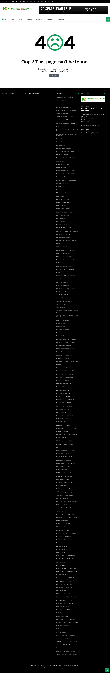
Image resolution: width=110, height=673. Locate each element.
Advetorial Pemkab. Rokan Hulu (65, 116)
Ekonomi (65, 260)
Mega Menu (60, 19)
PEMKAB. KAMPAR (61, 562)
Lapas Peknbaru (60, 466)
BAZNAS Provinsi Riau (62, 170)
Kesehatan (70, 415)
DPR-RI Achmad (60, 244)
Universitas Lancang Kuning (63, 648)
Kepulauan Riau (60, 415)
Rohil (70, 622)
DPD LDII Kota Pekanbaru (63, 234)
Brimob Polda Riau (61, 177)
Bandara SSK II (60, 139)
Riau (65, 622)
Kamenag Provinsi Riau (62, 339)
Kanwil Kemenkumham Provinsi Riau (66, 348)
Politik (58, 597)
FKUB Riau (59, 263)
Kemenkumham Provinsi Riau (64, 406)
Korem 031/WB (60, 434)
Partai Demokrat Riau (62, 520)
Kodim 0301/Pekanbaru (63, 425)
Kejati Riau (72, 371)
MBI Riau (72, 482)
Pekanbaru (59, 536)
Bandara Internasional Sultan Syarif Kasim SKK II (67, 134)
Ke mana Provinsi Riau (62, 352)
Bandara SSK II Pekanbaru (63, 142)
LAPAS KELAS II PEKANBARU (64, 457)
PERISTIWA (69, 587)
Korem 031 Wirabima (62, 431)
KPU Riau (71, 441)
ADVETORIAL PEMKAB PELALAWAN (66, 110)
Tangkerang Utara (61, 641)
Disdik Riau (73, 212)
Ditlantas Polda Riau (62, 224)
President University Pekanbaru (65, 603)
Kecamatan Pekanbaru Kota (64, 355)
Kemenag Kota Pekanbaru (63, 387)
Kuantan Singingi (68, 444)
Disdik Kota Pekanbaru (62, 199)
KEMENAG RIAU (71, 399)
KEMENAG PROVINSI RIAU (63, 393)
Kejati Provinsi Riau (61, 371)
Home (4, 19)
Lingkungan (59, 476)
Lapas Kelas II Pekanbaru (63, 453)
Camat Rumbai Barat (62, 183)
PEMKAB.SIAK (60, 571)
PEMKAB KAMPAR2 (61, 549)
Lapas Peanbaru (60, 463)
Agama (73, 123)
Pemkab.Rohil (73, 568)
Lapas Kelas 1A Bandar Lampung (65, 450)
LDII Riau (71, 473)
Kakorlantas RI (60, 336)
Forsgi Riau (71, 269)
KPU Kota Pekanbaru (62, 438)
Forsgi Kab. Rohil (61, 269)
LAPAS (58, 447)
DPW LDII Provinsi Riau (62, 253)
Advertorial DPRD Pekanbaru (64, 97)
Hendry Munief (60, 288)
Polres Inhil (66, 597)
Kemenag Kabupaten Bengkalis (64, 383)
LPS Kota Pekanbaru (70, 476)
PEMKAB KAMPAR (61, 546)
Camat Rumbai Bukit (62, 186)
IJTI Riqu (65, 291)
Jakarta (58, 320)
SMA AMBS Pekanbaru (62, 625)
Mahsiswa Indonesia (62, 482)
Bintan (58, 174)
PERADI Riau (59, 587)
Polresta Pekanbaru (61, 600)
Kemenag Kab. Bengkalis (63, 380)
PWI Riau (58, 622)
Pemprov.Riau (60, 581)
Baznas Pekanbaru (61, 167)
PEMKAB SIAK (60, 559)
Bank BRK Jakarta (69, 154)
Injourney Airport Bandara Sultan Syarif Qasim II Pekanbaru (67, 316)
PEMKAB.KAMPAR (61, 568)
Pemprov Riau (60, 578)
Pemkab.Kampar (61, 565)
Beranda (5, 1)
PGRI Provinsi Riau (61, 594)
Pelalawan (68, 536)
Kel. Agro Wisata (61, 374)
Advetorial (59, 104)
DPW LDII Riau (60, 256)
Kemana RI (59, 377)
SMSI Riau (72, 635)
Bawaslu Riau (60, 161)
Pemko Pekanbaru (72, 571)
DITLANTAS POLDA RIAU (63, 228)
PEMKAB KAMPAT (61, 552)
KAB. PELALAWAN (61, 323)
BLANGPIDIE (71, 174)
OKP (57, 492)
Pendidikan (70, 581)
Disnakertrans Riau (61, 218)
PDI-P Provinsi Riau (61, 533)
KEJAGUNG (74, 361)
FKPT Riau (73, 260)
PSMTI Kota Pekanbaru (62, 606)
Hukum (58, 291)
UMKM (65, 645)
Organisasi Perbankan (62, 498)
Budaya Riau (72, 180)
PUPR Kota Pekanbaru (62, 613)
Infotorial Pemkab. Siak (62, 304)
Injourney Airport (61, 307)
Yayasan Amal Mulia (69, 651)
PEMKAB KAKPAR (61, 539)
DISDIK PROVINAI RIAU (63, 209)
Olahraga (64, 492)
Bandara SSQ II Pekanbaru (63, 148)
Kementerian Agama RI (62, 409)
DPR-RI (74, 240)
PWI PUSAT (72, 619)
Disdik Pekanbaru (61, 205)
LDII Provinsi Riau (61, 473)
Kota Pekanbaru (72, 434)
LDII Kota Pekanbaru (62, 469)
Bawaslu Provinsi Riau (69, 158)
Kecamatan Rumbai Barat (63, 358)
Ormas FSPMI (66, 504)
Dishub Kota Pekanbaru (62, 215)
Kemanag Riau (69, 377)
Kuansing (58, 444)
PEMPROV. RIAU (71, 578)
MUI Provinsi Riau (61, 489)
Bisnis (64, 174)
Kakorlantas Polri (69, 333)
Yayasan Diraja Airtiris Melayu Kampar (67, 654)
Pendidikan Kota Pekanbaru (64, 584)
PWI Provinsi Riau (61, 619)
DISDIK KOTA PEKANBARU (63, 202)
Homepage (54, 75)
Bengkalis (73, 170)
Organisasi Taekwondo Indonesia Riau (66, 501)
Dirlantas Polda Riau (62, 193)
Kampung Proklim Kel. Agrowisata (65, 342)
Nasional (71, 489)
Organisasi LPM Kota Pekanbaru (65, 495)
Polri (71, 600)
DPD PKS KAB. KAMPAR (63, 240)
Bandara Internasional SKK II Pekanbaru (67, 130)
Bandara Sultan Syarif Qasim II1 (65, 151)
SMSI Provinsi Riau (61, 635)
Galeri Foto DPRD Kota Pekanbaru (66, 275)
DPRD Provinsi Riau (61, 250)
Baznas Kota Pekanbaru (62, 164)
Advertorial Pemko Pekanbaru (64, 101)
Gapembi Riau (60, 279)
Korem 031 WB (73, 428)
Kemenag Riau (60, 399)
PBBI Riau (69, 524)
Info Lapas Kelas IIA (61, 298)
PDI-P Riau (73, 533)
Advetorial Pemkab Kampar (64, 107)
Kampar (74, 339)
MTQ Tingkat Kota (61, 485)
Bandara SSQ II (60, 145)
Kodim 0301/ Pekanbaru (63, 422)
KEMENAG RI (69, 396)
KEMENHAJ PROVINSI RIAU (64, 403)
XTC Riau (58, 651)
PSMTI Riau (59, 610)
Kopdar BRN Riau (61, 428)
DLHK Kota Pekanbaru (71, 231)
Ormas (58, 504)
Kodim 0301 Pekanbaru (63, 418)
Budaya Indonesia (61, 180)
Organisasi (72, 492)
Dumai (58, 260)
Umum (71, 645)
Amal (57, 126)
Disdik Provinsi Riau (61, 212)
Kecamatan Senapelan (62, 361)
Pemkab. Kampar (71, 559)
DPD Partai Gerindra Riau (63, 237)
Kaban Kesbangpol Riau (62, 329)
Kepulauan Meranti (61, 412)
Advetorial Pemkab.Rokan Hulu (65, 120)
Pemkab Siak (71, 555)
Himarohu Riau (71, 288)
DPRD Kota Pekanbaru (62, 247)
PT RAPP (67, 610)
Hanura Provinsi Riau (62, 282)
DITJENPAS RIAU (61, 221)
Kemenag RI (59, 396)
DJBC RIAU (59, 231)
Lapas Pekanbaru (72, 463)
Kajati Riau (59, 333)
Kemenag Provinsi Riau (62, 390)
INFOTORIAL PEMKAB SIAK (64, 301)
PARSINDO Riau (72, 517)
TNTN (75, 641)
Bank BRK (59, 154)
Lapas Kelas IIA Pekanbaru (63, 460)
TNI (70, 641)
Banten (58, 158)
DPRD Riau (73, 250)
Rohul (76, 622)
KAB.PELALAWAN (61, 326)
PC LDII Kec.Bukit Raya (62, 530)
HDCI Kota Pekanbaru (62, 285)
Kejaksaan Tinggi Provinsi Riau (64, 367)
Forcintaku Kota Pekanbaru (63, 266)
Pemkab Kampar (61, 543)
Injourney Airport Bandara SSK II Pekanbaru (67, 311)
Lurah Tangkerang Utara (63, 479)
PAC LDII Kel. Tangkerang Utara (65, 514)
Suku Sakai (66, 638)
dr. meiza (69, 256)
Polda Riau (72, 594)
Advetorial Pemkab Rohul (63, 113)
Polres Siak (74, 597)
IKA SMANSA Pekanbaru (63, 295)
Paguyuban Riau (60, 517)
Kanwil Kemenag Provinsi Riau (64, 345)
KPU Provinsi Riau (61, 441)
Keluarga (70, 374)
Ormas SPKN (59, 511)
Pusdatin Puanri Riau (62, 616)
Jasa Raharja (66, 320)
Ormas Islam (59, 508)
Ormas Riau (69, 508)
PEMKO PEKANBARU (62, 574)
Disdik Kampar (60, 196)
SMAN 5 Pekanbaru (61, 629)
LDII (69, 466)
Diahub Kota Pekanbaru (63, 189)
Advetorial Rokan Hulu (62, 123)
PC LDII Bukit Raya (61, 527)
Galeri (58, 272)
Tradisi (58, 645)
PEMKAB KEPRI (60, 555)
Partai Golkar (60, 524)
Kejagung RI (59, 364)
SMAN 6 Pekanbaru (61, 632)
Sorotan (58, 638)
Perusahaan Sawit (61, 590)
